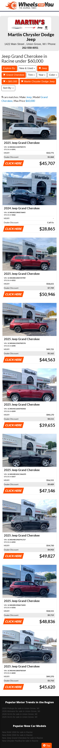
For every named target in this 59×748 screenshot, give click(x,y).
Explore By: (9, 68)
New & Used (27, 68)
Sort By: (8, 88)
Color (53, 75)
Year (41, 75)
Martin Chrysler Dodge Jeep (38, 81)
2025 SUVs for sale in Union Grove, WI (19, 717)
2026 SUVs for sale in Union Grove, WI (19, 714)
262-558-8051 (30, 47)
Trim (31, 75)
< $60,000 (10, 81)
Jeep (43, 68)
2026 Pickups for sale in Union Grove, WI (20, 708)
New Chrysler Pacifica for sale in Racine (20, 741)
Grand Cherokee (13, 75)
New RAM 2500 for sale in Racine (17, 735)
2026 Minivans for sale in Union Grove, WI (21, 711)
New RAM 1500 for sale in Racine (17, 732)
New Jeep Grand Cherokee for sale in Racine (22, 738)
